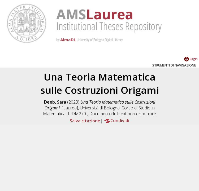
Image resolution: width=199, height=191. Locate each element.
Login (191, 59)
